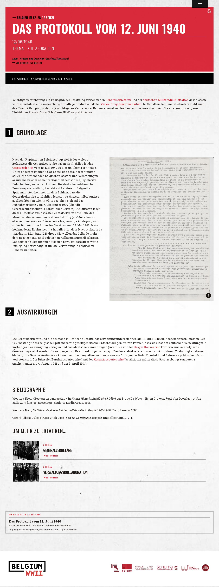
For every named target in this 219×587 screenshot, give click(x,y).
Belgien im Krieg (29, 17)
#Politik (68, 78)
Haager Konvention (147, 347)
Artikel (49, 17)
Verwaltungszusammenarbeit (121, 104)
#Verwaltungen (20, 78)
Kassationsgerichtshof (109, 359)
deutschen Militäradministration (166, 100)
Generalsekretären (118, 100)
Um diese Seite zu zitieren (29, 62)
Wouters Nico (26, 58)
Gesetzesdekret (22, 167)
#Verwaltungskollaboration (46, 78)
